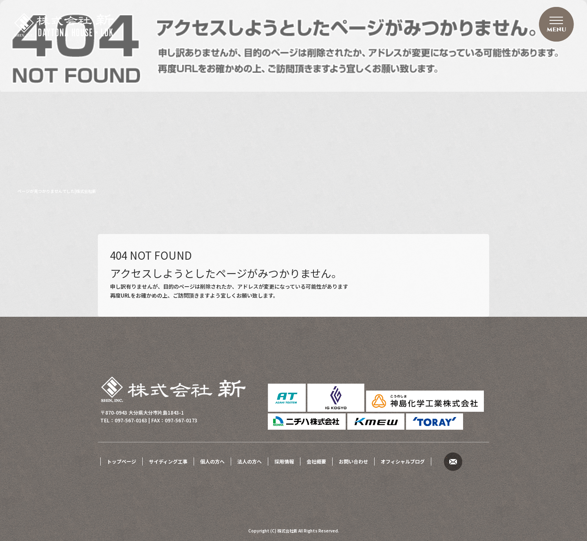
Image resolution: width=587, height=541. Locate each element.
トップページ (121, 461)
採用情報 (284, 461)
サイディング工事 (168, 461)
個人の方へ (212, 461)
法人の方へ (249, 461)
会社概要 (316, 461)
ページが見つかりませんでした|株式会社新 (57, 191)
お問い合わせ (353, 461)
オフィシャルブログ (403, 461)
